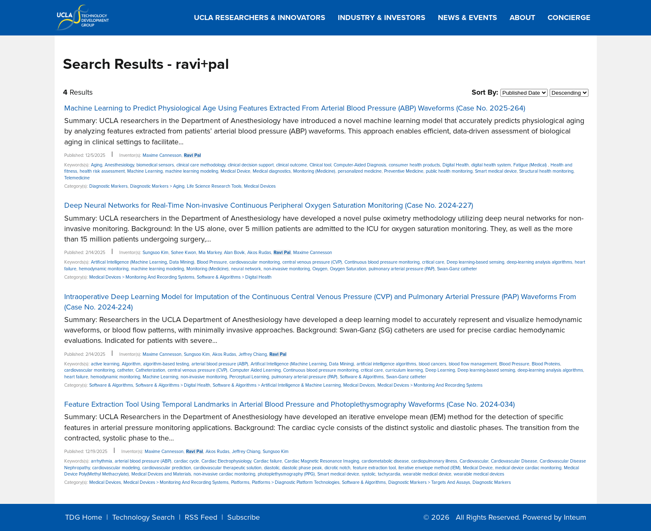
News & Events (467, 17)
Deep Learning (440, 370)
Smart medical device (496, 171)
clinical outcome (291, 165)
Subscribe (243, 517)
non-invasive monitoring (287, 269)
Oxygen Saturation (348, 269)
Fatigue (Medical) (530, 165)
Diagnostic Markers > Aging (157, 186)
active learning (105, 364)
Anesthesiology (119, 165)
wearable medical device (427, 474)
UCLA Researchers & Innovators (259, 17)
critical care (433, 262)
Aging (96, 165)
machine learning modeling (191, 171)
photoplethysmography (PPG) (286, 474)
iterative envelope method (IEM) (429, 468)
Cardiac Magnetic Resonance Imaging (321, 461)
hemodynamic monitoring (103, 269)
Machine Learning (145, 171)
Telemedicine (77, 178)
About (522, 17)
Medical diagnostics (272, 171)
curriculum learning (404, 370)
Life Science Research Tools (214, 186)
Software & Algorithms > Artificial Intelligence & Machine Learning (277, 385)
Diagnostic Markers (108, 186)
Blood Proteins (546, 364)
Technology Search (143, 517)
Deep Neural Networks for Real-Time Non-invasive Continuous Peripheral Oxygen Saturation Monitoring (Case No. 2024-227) (268, 205)
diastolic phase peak (302, 468)
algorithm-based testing (166, 364)
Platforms (240, 482)
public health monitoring (449, 171)
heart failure (76, 377)
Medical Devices (260, 186)
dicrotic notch (337, 468)
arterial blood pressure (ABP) (219, 364)
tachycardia (389, 474)
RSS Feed (201, 517)
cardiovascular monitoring (254, 262)
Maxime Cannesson (162, 155)
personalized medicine (360, 171)
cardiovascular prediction (166, 468)
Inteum (575, 517)
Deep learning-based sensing (475, 262)
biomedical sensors (155, 165)
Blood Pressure (212, 262)
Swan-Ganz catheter (457, 269)
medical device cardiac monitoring (528, 468)
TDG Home (83, 517)
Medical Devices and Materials (161, 474)
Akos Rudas (259, 252)
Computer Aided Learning (255, 370)
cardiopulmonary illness (434, 461)
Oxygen (319, 269)
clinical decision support (251, 165)
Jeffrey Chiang (253, 354)
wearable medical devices (479, 474)
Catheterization (150, 370)
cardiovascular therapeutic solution (227, 468)
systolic (368, 474)
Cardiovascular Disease (514, 461)
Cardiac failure (268, 461)
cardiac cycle (186, 461)
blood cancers (432, 364)
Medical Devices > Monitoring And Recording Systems (141, 277)
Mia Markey (210, 252)
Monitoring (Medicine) (314, 171)
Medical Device (235, 171)
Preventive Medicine (403, 171)
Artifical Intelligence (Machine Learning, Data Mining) (142, 262)
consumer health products (414, 165)
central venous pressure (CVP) (312, 262)
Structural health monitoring (546, 171)
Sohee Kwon (183, 252)
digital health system (491, 165)
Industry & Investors (381, 17)
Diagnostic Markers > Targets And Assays (429, 482)
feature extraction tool (374, 468)
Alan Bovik (234, 252)
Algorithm (131, 364)
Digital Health (455, 165)
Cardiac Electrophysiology (226, 461)
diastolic (271, 468)
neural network (246, 269)
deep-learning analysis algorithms (539, 262)
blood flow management (473, 364)
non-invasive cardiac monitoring (224, 474)
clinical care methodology (200, 165)
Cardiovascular (474, 461)
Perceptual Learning (249, 377)
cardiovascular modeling (116, 468)
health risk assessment (102, 171)
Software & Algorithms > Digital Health (234, 277)
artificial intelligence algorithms (386, 364)
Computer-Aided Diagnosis (360, 165)
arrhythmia (101, 461)
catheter (125, 370)
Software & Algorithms (362, 377)
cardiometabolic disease (385, 461)
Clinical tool (320, 165)
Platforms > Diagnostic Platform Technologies (295, 482)
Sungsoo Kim (155, 252)
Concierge (569, 17)
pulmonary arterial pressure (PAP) (402, 269)
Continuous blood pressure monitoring (382, 262)
